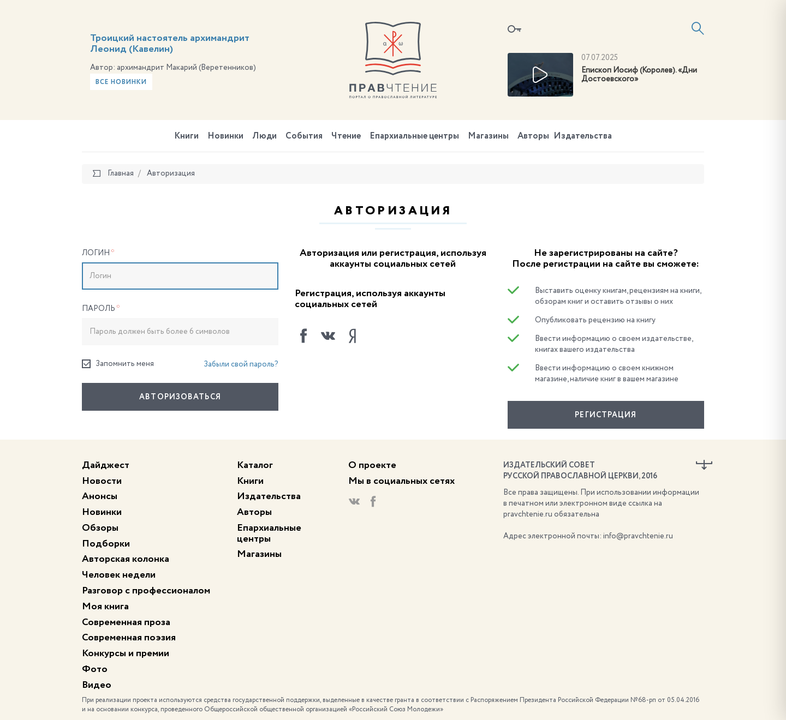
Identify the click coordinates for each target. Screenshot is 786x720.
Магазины (488, 136)
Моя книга (105, 606)
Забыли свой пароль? (241, 364)
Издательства (582, 136)
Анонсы (99, 496)
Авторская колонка (125, 559)
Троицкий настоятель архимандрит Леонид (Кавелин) (169, 43)
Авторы (533, 136)
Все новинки (121, 82)
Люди (264, 136)
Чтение (346, 136)
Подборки (106, 544)
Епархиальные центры (414, 136)
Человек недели (119, 575)
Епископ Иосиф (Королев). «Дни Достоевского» (639, 75)
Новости (102, 481)
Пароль (101, 309)
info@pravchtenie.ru (638, 536)
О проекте (372, 465)
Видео (96, 685)
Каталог (255, 465)
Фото (95, 669)
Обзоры (100, 528)
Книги (186, 136)
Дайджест (105, 465)
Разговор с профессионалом (146, 591)
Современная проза (126, 622)
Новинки (225, 136)
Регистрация (605, 415)
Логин (98, 253)
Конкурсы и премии (125, 653)
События (304, 136)
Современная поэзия (129, 638)
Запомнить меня (118, 364)
